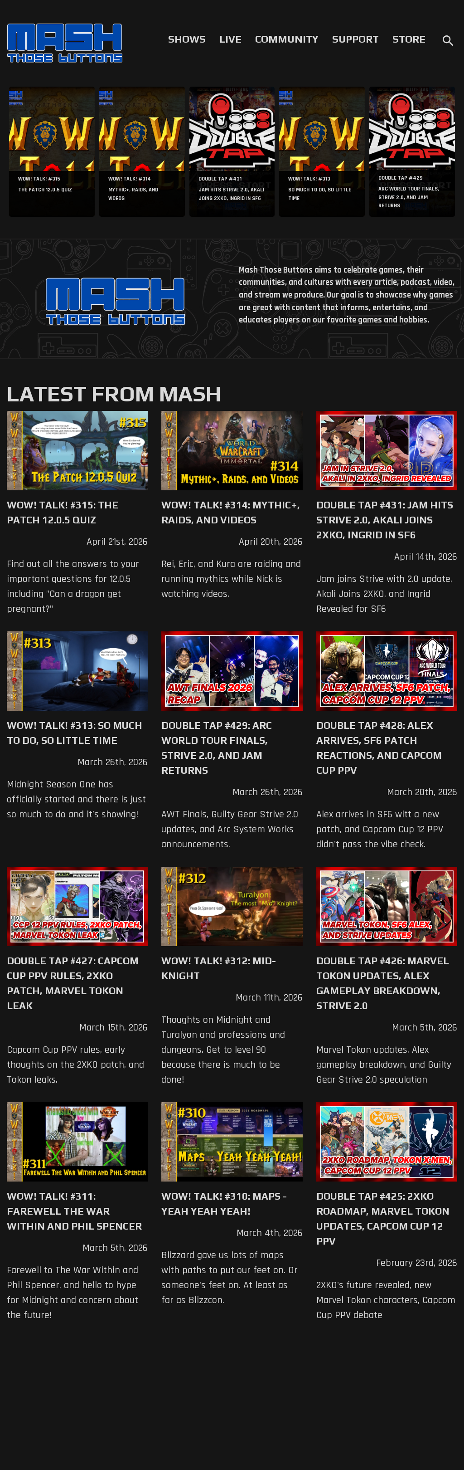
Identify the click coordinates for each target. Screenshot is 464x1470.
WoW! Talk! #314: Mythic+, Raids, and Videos (230, 512)
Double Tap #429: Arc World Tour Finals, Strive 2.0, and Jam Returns (216, 747)
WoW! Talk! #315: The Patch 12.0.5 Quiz (62, 512)
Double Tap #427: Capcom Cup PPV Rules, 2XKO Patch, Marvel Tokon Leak (73, 983)
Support (355, 39)
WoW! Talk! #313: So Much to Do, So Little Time (74, 732)
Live (230, 39)
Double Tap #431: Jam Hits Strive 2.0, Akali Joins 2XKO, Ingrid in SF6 (384, 520)
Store (408, 39)
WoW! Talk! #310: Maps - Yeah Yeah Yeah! (224, 1203)
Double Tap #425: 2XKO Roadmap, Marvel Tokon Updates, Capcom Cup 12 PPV (383, 1218)
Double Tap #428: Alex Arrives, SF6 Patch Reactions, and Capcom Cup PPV (379, 747)
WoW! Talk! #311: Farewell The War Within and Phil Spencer (74, 1211)
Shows (187, 39)
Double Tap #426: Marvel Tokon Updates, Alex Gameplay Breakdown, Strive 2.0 (382, 983)
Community (287, 39)
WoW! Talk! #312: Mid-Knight (218, 968)
